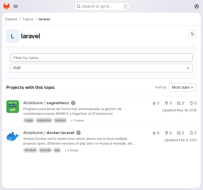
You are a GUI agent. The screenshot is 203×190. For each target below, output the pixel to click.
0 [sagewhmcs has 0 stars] (155, 103)
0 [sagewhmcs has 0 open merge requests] (180, 103)
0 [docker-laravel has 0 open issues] (193, 133)
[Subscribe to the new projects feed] (192, 34)
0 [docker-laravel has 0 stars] (155, 133)
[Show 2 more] (71, 150)
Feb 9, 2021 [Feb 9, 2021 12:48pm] (188, 140)
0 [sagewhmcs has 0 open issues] (193, 103)
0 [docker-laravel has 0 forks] (168, 133)
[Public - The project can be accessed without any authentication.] (73, 103)
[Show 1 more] (77, 120)
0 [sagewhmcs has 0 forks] (168, 103)
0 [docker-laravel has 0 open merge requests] (180, 133)
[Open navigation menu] (15, 6)
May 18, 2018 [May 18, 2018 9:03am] (187, 110)
